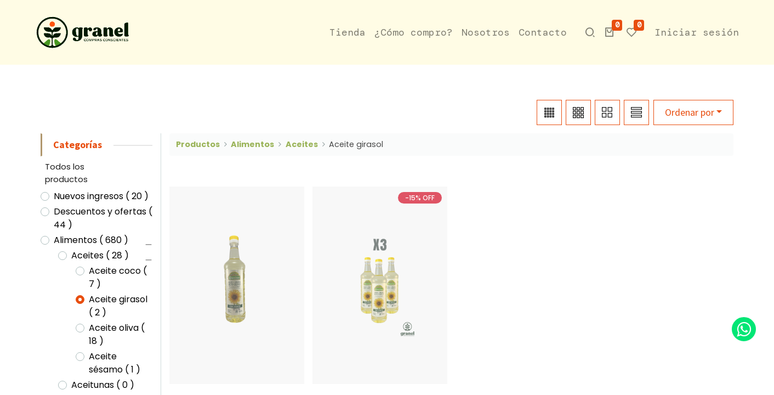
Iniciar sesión (697, 32)
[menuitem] (347, 32)
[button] (609, 32)
